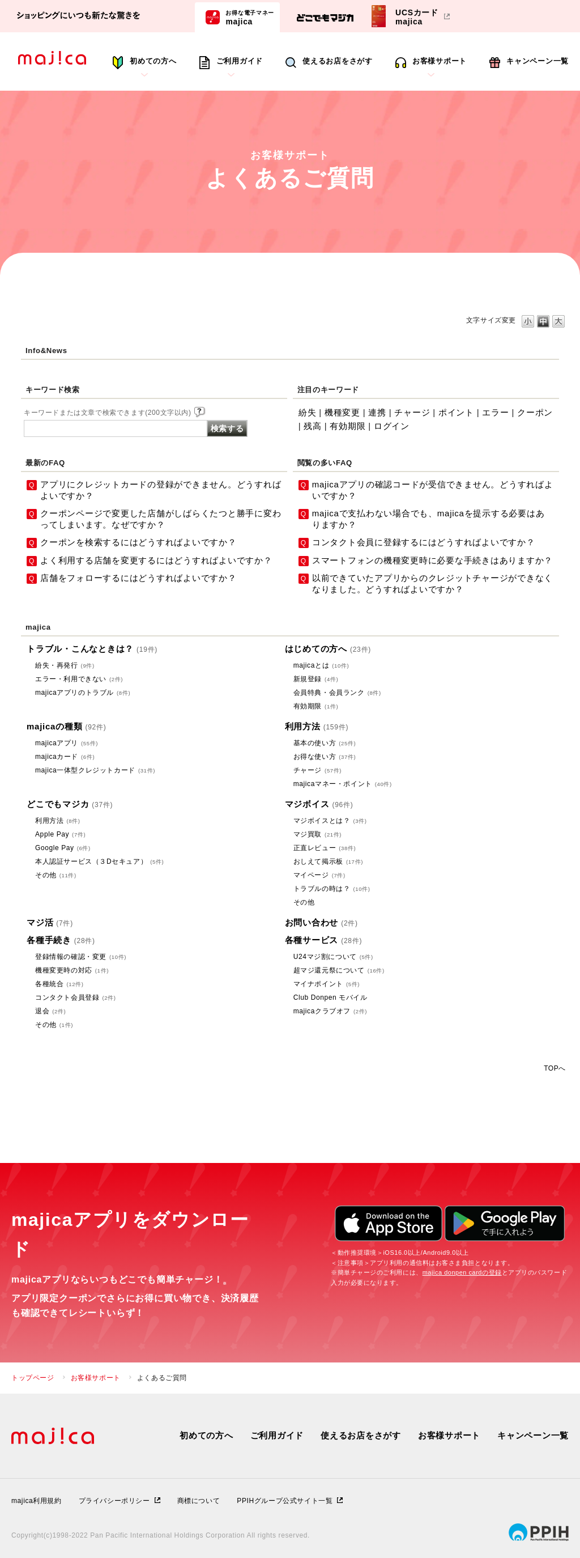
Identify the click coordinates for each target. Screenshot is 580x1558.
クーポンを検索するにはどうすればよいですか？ (138, 542)
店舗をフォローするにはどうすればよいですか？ (138, 578)
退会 (50, 1011)
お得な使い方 (324, 757)
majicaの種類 (66, 726)
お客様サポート (439, 61)
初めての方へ (153, 61)
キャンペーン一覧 (537, 61)
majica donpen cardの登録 (462, 1272)
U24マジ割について (333, 957)
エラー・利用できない (79, 679)
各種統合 (59, 984)
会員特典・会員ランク (337, 693)
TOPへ (555, 1068)
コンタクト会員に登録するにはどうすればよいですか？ (423, 542)
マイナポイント (326, 984)
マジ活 (50, 922)
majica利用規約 (36, 1501)
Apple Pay (60, 834)
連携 (377, 412)
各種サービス (323, 940)
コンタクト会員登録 (75, 997)
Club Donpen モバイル (330, 997)
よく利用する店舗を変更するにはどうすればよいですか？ (156, 560)
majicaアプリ (66, 743)
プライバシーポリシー (114, 1501)
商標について (198, 1501)
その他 (55, 875)
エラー (495, 412)
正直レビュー (324, 848)
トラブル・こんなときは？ (92, 648)
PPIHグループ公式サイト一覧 (284, 1501)
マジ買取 (317, 834)
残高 (313, 426)
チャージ (412, 412)
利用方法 (317, 726)
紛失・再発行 (65, 665)
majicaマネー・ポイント (342, 784)
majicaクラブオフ (330, 1011)
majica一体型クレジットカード (95, 770)
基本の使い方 (324, 743)
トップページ (32, 1378)
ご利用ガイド (239, 61)
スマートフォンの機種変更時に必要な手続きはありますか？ (432, 560)
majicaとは (321, 665)
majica (249, 17)
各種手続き (61, 940)
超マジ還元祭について (339, 970)
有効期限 (347, 426)
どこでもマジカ (70, 804)
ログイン (392, 426)
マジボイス (319, 804)
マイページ (319, 875)
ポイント (456, 412)
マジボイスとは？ (330, 821)
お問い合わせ (321, 922)
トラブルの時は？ (331, 889)
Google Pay (63, 848)
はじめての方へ (328, 648)
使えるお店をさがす (337, 61)
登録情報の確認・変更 (80, 957)
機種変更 (342, 412)
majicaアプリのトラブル (82, 693)
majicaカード (65, 757)
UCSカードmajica (416, 17)
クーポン (535, 412)
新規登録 (316, 679)
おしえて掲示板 (328, 861)
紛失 (307, 412)
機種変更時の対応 (72, 970)
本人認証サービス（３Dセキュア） (99, 861)
